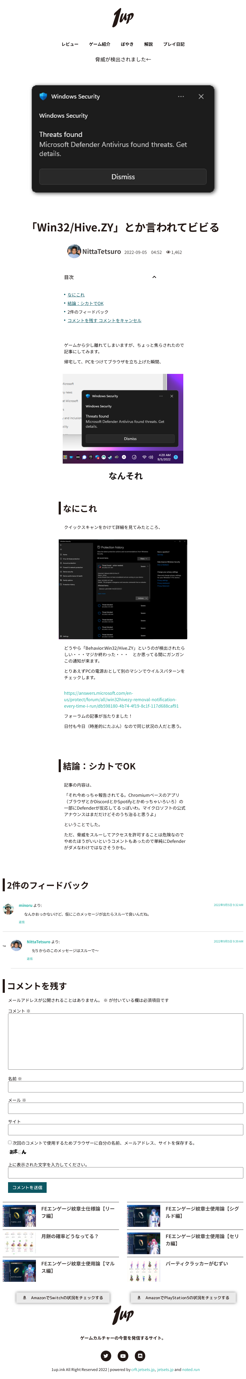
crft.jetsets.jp (143, 1369)
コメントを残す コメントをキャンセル (104, 320)
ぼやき (127, 44)
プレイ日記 (174, 44)
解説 (148, 44)
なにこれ (76, 295)
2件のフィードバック (88, 312)
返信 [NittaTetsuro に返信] (30, 959)
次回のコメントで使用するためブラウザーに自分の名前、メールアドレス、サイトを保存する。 (105, 1143)
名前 (15, 1079)
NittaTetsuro (38, 942)
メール (17, 1100)
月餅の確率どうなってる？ (70, 1236)
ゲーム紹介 (99, 44)
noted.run (191, 1369)
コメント (19, 1011)
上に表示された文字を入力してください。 (49, 1165)
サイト (14, 1121)
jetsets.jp (165, 1369)
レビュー (69, 44)
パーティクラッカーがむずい (197, 1263)
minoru (25, 905)
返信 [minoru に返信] (22, 922)
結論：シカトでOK (85, 303)
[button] (154, 277)
